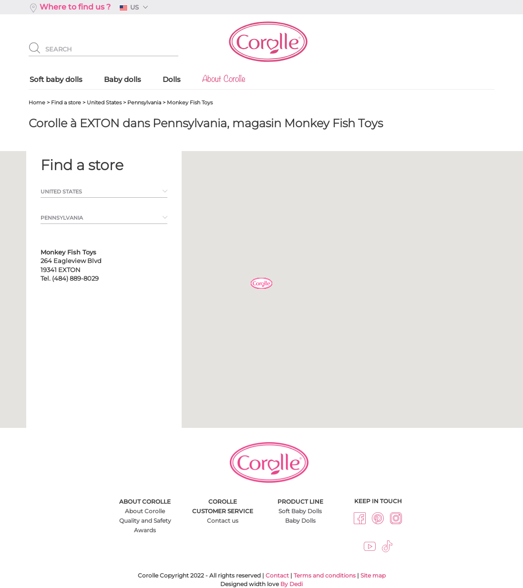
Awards (145, 530)
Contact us (222, 520)
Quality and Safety (145, 520)
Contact (277, 575)
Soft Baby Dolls (300, 511)
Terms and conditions (325, 575)
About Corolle (145, 511)
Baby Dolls (300, 520)
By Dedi (291, 584)
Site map (373, 575)
